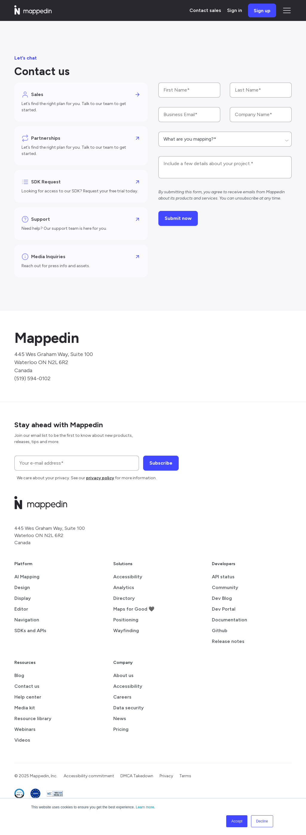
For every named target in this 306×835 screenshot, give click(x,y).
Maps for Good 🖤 (133, 609)
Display (22, 598)
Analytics (123, 587)
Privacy (166, 775)
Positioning (125, 620)
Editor (21, 609)
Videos (22, 740)
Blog (19, 675)
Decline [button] (262, 821)
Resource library (32, 718)
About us (123, 675)
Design (22, 587)
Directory (124, 598)
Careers (122, 697)
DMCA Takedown (136, 775)
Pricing (120, 729)
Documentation (229, 620)
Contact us (26, 686)
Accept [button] (236, 821)
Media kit (24, 708)
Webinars (25, 729)
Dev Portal (223, 609)
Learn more (145, 807)
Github (219, 630)
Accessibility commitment (89, 775)
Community (225, 587)
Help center (27, 697)
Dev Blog (222, 598)
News (119, 718)
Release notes (228, 641)
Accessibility (127, 577)
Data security (128, 708)
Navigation (26, 620)
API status (223, 577)
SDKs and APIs (30, 630)
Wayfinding (126, 630)
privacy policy (100, 477)
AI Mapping (26, 577)
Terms (185, 775)
